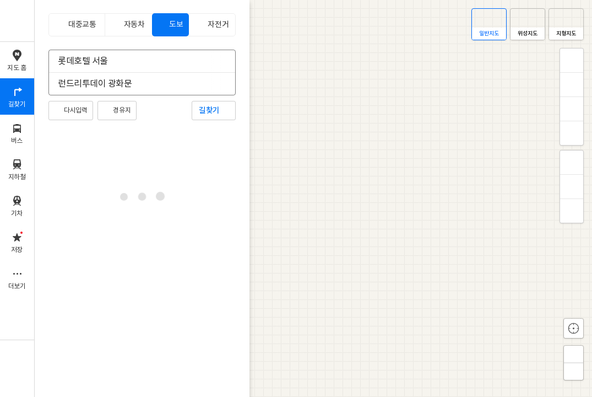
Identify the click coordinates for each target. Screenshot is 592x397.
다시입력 (75, 110)
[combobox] (135, 61)
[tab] (76, 24)
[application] (313, 198)
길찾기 (209, 110)
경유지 (122, 110)
